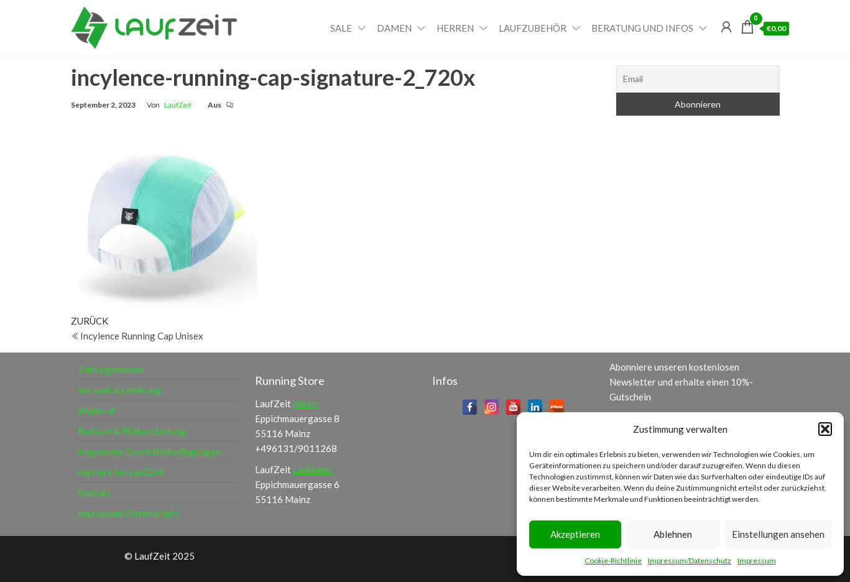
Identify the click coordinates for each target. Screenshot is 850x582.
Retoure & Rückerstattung (132, 430)
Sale (341, 28)
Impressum (756, 560)
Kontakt (94, 492)
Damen (394, 28)
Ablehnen (673, 534)
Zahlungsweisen (111, 369)
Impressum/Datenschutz (689, 560)
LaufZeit (178, 104)
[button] (825, 429)
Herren (455, 28)
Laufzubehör (532, 28)
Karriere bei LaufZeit (121, 472)
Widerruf (97, 410)
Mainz (305, 403)
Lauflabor (313, 469)
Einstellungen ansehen (778, 534)
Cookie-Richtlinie (613, 560)
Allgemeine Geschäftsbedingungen (149, 451)
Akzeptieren (575, 534)
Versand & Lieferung (120, 389)
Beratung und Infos (642, 28)
